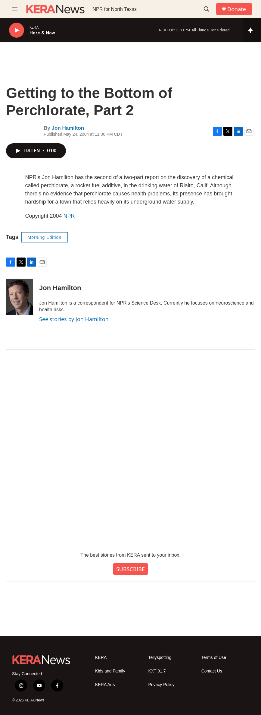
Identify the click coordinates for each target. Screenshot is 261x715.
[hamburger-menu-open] (14, 9)
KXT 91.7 (157, 671)
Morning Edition (44, 237)
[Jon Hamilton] (19, 297)
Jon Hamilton (67, 128)
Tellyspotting (159, 657)
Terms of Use (213, 657)
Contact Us (211, 671)
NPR (69, 216)
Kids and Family (110, 671)
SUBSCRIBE (130, 569)
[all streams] (252, 30)
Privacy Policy (161, 684)
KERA (101, 657)
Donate (236, 9)
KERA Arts (105, 684)
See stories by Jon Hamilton (74, 319)
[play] (16, 30)
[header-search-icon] (206, 9)
